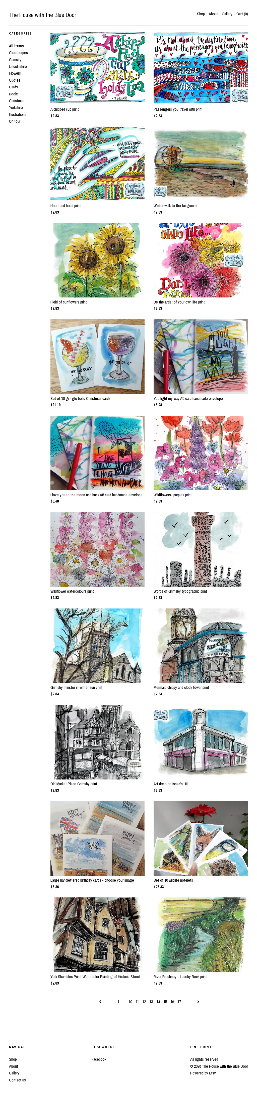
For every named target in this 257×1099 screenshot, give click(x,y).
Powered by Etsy (203, 1073)
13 (151, 1001)
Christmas (16, 100)
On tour (14, 121)
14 (158, 1001)
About (213, 14)
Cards (13, 87)
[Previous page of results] (100, 1001)
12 (144, 1001)
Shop (201, 14)
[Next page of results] (198, 1001)
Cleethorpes (18, 52)
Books (14, 94)
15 (165, 1001)
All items (16, 46)
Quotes (14, 80)
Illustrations (17, 114)
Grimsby (15, 59)
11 (137, 1001)
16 (172, 1001)
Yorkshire (16, 107)
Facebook (99, 1059)
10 (130, 1001)
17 (179, 1001)
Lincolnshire (18, 66)
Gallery (227, 14)
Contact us (17, 1080)
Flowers (15, 73)
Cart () (242, 14)
